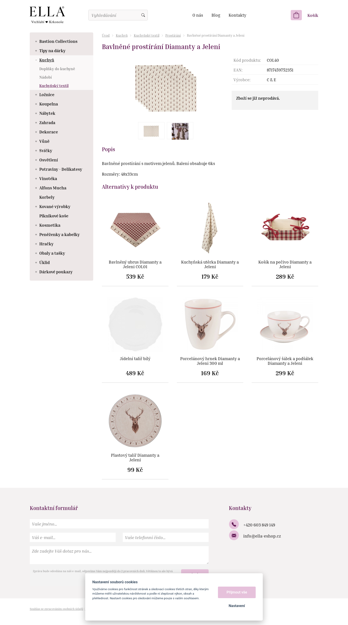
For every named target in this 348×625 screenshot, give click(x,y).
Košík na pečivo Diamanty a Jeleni (285, 264)
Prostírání (173, 35)
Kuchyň (122, 35)
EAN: (238, 69)
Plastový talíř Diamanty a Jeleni (135, 457)
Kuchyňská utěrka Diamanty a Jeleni (210, 264)
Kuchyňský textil (146, 35)
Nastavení (237, 606)
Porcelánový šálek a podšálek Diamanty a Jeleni (285, 361)
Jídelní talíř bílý (135, 358)
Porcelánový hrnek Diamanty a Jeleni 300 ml (210, 361)
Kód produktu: (247, 60)
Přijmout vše (237, 592)
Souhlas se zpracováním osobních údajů (56, 609)
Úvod (106, 35)
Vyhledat (143, 15)
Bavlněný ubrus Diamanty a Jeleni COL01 (135, 264)
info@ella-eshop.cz (262, 535)
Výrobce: (242, 79)
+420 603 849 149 (259, 524)
